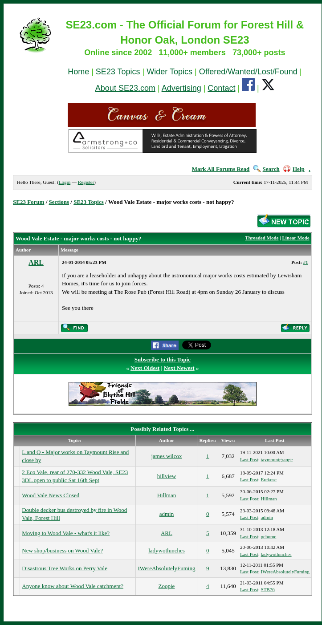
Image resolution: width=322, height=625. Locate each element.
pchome (269, 536)
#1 (305, 262)
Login (64, 182)
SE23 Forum (28, 202)
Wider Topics (169, 71)
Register (86, 182)
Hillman (166, 495)
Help (294, 169)
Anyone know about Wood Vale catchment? (72, 586)
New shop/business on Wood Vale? (62, 550)
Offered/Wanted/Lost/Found (248, 71)
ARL (36, 262)
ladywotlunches (166, 550)
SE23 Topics (118, 71)
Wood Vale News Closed (50, 495)
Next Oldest (144, 368)
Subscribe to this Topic (163, 359)
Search (266, 169)
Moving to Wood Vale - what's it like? (66, 533)
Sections (59, 202)
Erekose (269, 479)
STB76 (268, 589)
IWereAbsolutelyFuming (166, 568)
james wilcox (166, 456)
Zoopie (167, 586)
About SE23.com (125, 88)
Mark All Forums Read (221, 169)
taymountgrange (277, 459)
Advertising (181, 88)
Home (78, 71)
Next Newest (179, 368)
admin (166, 514)
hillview (166, 476)
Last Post (249, 459)
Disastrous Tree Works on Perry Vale (64, 568)
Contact (221, 88)
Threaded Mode (261, 237)
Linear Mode (295, 237)
